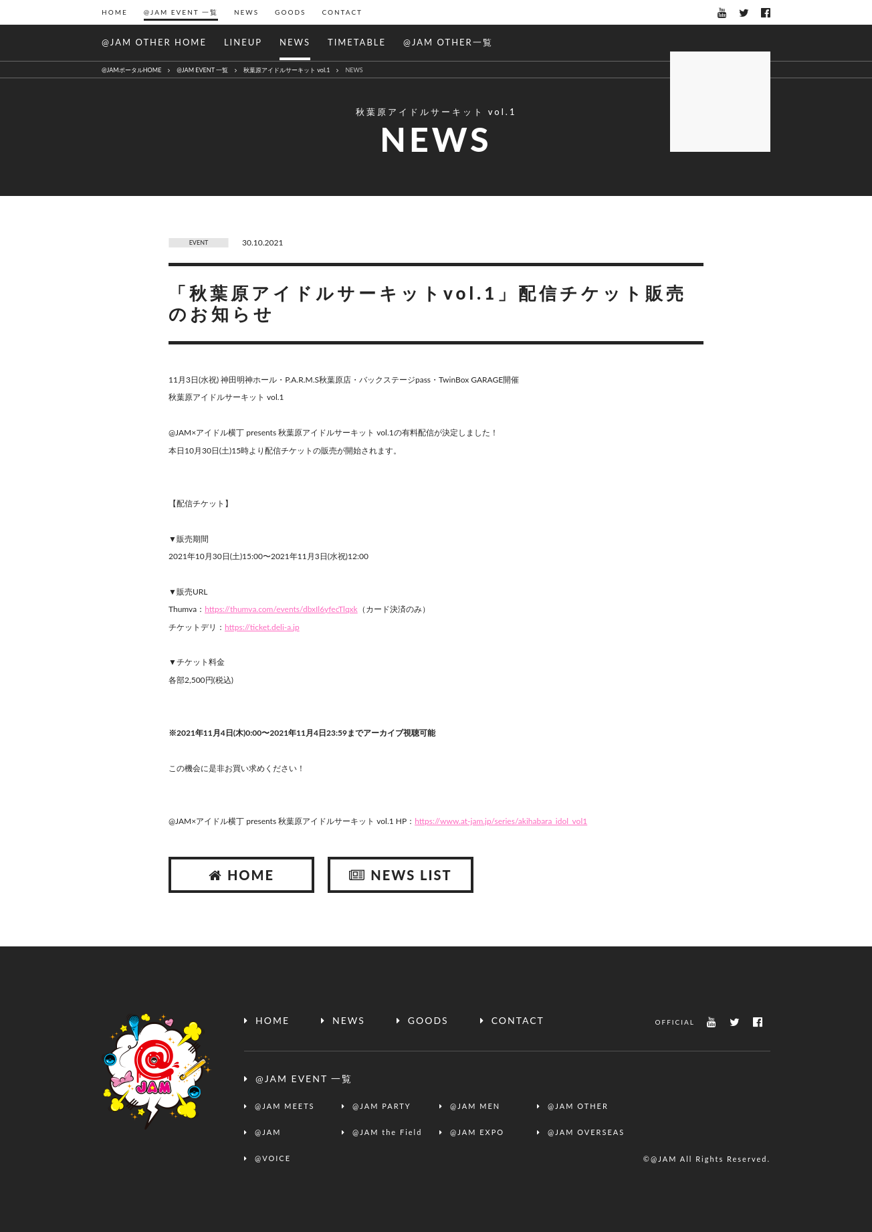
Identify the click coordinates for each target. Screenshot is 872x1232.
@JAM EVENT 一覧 (181, 12)
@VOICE (273, 1158)
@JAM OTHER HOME (154, 42)
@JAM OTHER (578, 1106)
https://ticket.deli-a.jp (262, 627)
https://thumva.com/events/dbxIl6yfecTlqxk (281, 609)
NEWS (246, 12)
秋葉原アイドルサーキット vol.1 (286, 70)
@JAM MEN (475, 1106)
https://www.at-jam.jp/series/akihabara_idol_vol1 (501, 821)
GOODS (290, 12)
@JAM (268, 1132)
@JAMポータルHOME (131, 70)
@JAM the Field (387, 1132)
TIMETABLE (357, 42)
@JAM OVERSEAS (586, 1132)
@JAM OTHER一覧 (448, 42)
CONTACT (342, 12)
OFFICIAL (675, 1022)
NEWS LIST (400, 875)
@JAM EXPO (477, 1132)
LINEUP (243, 42)
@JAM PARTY (381, 1106)
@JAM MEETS (285, 1106)
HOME (115, 12)
